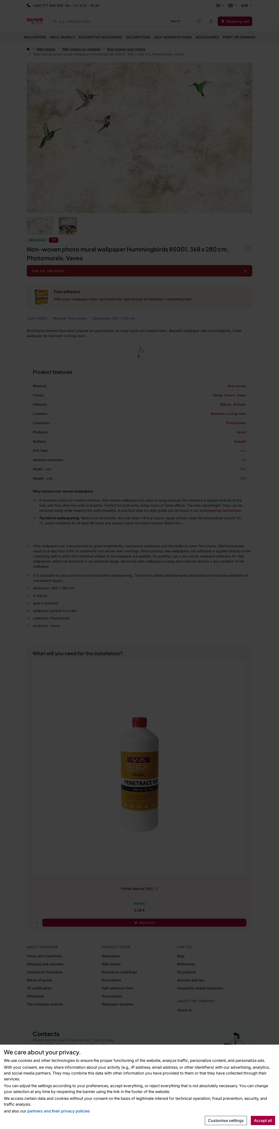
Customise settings (226, 1120)
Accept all (263, 1120)
